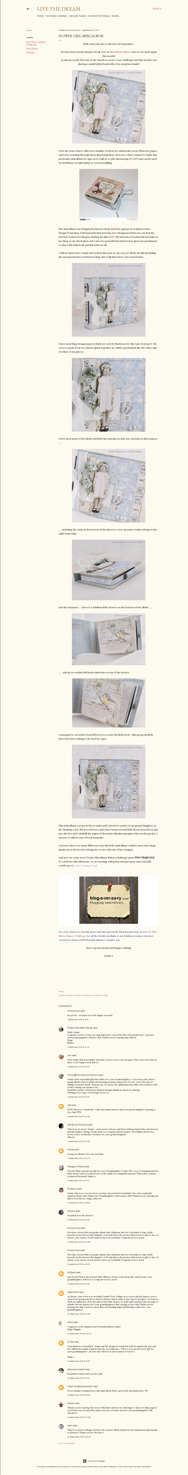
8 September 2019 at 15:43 (78, 1220)
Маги (70, 1322)
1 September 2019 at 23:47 (78, 1097)
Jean (69, 1425)
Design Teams (77, 16)
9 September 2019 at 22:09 (78, 1264)
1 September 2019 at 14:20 (78, 1047)
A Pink (70, 1342)
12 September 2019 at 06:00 (79, 1333)
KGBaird (71, 1272)
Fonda (70, 1149)
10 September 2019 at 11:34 (78, 1284)
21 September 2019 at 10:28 (78, 1417)
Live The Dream (59, 8)
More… (116, 16)
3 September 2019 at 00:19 (78, 1158)
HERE (111, 236)
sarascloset (73, 1292)
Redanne (72, 1188)
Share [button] (29, 30)
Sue (69, 1055)
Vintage (30, 52)
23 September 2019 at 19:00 (79, 1437)
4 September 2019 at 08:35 (78, 1203)
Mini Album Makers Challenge (36, 43)
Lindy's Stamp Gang (85, 865)
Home (40, 16)
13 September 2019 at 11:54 (78, 1378)
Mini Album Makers (120, 51)
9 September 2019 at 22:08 (78, 1242)
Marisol (71, 1403)
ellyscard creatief (76, 1369)
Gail (69, 1105)
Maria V (71, 1211)
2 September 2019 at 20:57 (78, 1116)
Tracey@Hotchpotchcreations (82, 1075)
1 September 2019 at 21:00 (78, 1067)
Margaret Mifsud (75, 1166)
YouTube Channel (57, 16)
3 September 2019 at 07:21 (78, 1180)
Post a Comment (67, 1443)
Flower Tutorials (99, 16)
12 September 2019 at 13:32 (78, 1361)
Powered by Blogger (94, 1461)
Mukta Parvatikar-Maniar (80, 1027)
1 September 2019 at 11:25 (77, 1019)
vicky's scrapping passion (80, 1386)
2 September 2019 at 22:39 (78, 1141)
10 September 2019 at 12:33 (78, 1314)
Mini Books (32, 48)
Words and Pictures (77, 1124)
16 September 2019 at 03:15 (78, 1395)
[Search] (157, 8)
